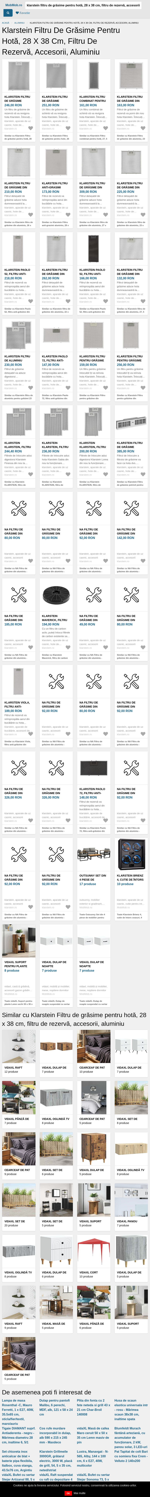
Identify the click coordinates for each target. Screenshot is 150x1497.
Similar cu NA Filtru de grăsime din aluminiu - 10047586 (53, 744)
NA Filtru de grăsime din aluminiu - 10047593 (131, 533)
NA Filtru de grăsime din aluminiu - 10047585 (131, 620)
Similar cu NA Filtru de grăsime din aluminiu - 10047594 (53, 917)
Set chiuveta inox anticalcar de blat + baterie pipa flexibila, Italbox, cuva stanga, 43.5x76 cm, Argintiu (17, 1461)
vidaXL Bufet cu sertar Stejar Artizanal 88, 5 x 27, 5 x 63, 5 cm (18, 1479)
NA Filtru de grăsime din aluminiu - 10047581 (93, 620)
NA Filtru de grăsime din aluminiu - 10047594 (56, 879)
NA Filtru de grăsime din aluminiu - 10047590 (131, 706)
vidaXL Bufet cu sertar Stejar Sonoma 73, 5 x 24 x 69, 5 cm (93, 1479)
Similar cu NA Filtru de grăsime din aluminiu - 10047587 (90, 744)
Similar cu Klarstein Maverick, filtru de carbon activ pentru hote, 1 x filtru (55, 658)
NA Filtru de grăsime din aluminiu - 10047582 (131, 793)
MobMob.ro (13, 5)
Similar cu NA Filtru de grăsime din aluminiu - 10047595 (15, 658)
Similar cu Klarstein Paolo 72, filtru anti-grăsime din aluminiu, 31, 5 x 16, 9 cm (92, 831)
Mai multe (79, 1493)
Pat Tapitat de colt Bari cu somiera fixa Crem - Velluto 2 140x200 (131, 1456)
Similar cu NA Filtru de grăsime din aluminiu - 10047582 (128, 831)
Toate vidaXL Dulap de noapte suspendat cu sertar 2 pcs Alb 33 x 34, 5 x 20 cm (56, 1004)
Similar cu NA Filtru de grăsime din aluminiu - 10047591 (53, 571)
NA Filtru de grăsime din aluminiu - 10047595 (18, 620)
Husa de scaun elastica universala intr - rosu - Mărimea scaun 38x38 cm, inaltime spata (131, 1410)
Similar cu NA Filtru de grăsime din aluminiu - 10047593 (128, 571)
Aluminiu (19, 23)
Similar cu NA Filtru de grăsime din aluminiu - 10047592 (90, 571)
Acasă (5, 23)
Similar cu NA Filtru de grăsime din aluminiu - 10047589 (15, 917)
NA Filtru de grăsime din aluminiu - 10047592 (93, 533)
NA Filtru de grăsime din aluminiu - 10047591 (56, 533)
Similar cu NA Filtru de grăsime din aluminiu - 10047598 (53, 831)
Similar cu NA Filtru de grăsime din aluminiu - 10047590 (128, 744)
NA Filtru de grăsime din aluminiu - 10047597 (18, 793)
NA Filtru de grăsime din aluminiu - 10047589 (18, 879)
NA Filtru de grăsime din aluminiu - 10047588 (18, 533)
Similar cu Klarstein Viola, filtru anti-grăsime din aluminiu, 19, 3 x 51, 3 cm (17, 744)
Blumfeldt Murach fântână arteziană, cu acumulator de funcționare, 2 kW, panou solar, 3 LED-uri (131, 1438)
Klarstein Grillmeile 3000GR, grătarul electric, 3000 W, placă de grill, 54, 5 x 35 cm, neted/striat (56, 1461)
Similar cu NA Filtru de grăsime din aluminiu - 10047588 (15, 571)
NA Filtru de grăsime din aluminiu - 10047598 (56, 793)
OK (68, 1493)
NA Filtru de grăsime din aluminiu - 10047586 (56, 706)
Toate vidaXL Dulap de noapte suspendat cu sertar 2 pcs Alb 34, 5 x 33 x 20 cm (93, 1004)
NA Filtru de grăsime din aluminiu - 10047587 (93, 706)
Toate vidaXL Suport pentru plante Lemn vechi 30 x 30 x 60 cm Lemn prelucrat (18, 1004)
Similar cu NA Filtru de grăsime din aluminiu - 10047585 (128, 658)
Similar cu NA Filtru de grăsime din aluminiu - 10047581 (90, 658)
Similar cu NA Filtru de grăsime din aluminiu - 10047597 (15, 831)
